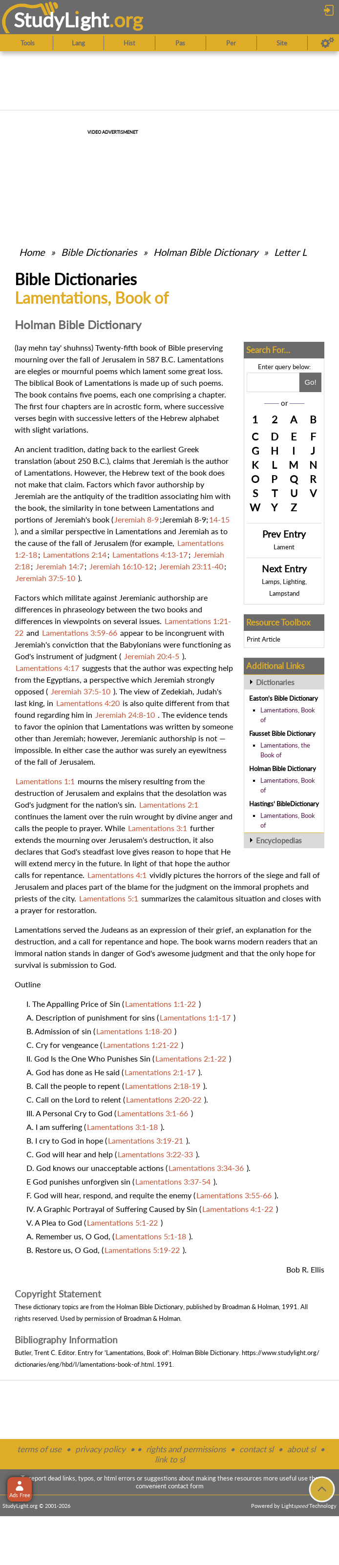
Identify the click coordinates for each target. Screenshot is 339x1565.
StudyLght (61, 20)
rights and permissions (186, 1449)
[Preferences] (327, 43)
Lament (284, 547)
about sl (301, 1449)
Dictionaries (275, 682)
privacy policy (100, 1449)
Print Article (263, 639)
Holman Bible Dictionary (205, 252)
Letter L (290, 252)
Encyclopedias (279, 840)
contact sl (256, 1449)
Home (32, 252)
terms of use (39, 1449)
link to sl (170, 1459)
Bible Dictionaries (99, 252)
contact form (186, 1486)
